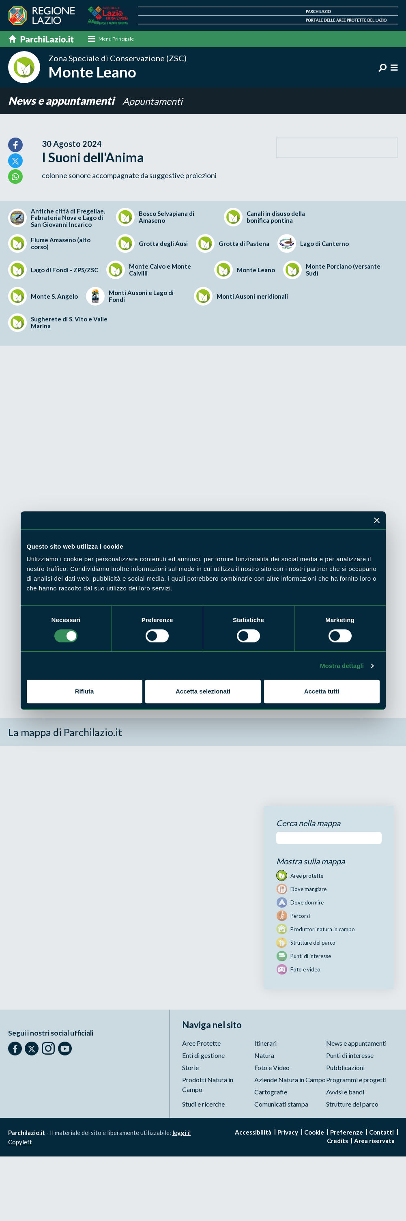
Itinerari (265, 1043)
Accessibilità (253, 1132)
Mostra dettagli (342, 665)
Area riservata (374, 1141)
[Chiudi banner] (377, 520)
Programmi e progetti (356, 1080)
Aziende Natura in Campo (290, 1080)
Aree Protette (201, 1043)
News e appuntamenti (61, 101)
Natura (264, 1055)
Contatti (381, 1132)
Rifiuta (84, 691)
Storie (190, 1068)
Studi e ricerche (203, 1104)
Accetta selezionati (203, 691)
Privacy (287, 1132)
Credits (337, 1141)
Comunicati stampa (281, 1104)
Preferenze (346, 1132)
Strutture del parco (352, 1104)
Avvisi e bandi (345, 1092)
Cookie (314, 1132)
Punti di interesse (350, 1055)
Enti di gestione (203, 1055)
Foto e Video (272, 1068)
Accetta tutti (321, 691)
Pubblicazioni (345, 1068)
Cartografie (270, 1092)
